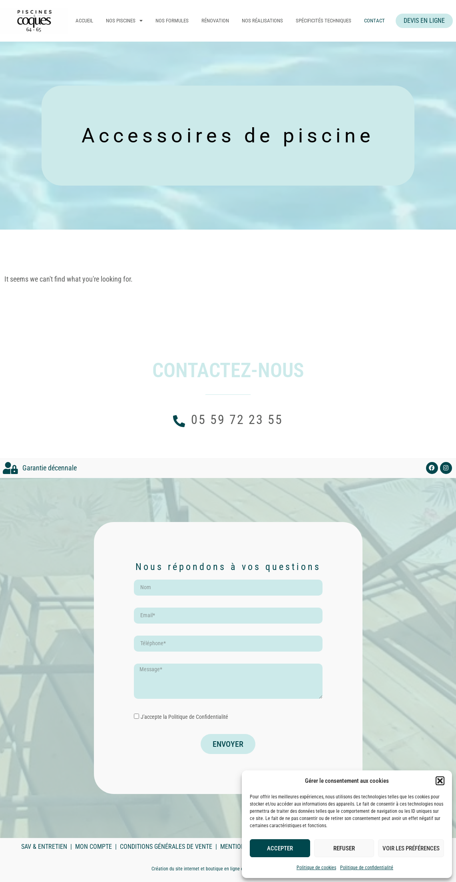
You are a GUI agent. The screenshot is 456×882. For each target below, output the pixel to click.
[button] (440, 781)
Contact (378, 21)
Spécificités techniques (327, 21)
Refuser (344, 848)
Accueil (88, 21)
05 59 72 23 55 (237, 419)
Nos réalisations (266, 21)
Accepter (280, 848)
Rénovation (219, 21)
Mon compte (93, 846)
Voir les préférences (411, 848)
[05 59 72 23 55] (179, 421)
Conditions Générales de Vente (166, 846)
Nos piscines (128, 21)
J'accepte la (184, 717)
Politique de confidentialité (366, 867)
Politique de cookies (316, 867)
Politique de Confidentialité (198, 717)
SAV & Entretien (44, 846)
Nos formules (176, 21)
